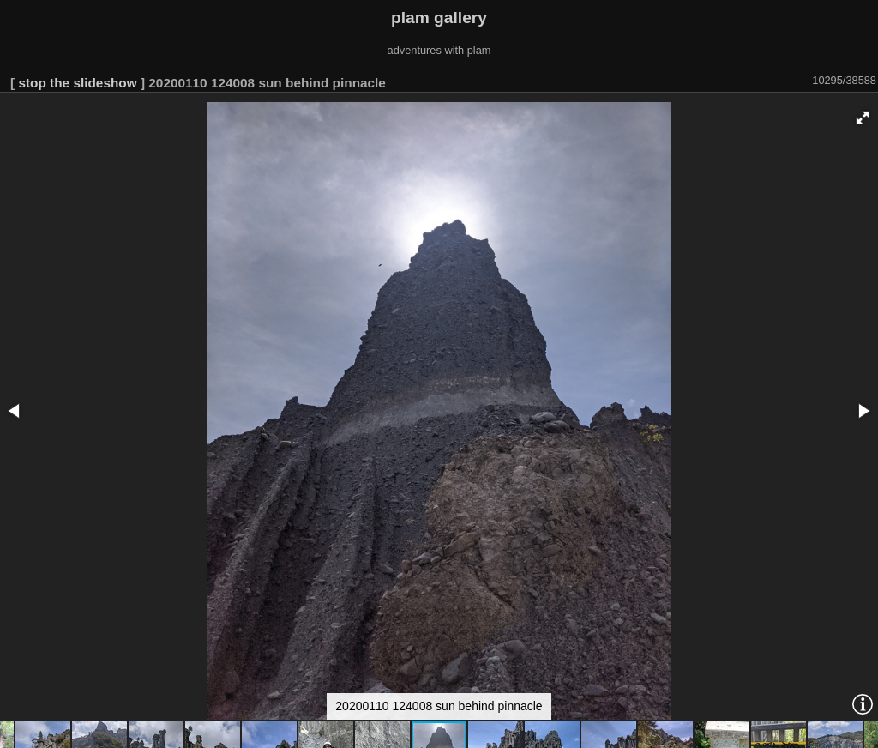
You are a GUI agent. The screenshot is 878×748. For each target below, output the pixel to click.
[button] (862, 117)
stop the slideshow (77, 82)
